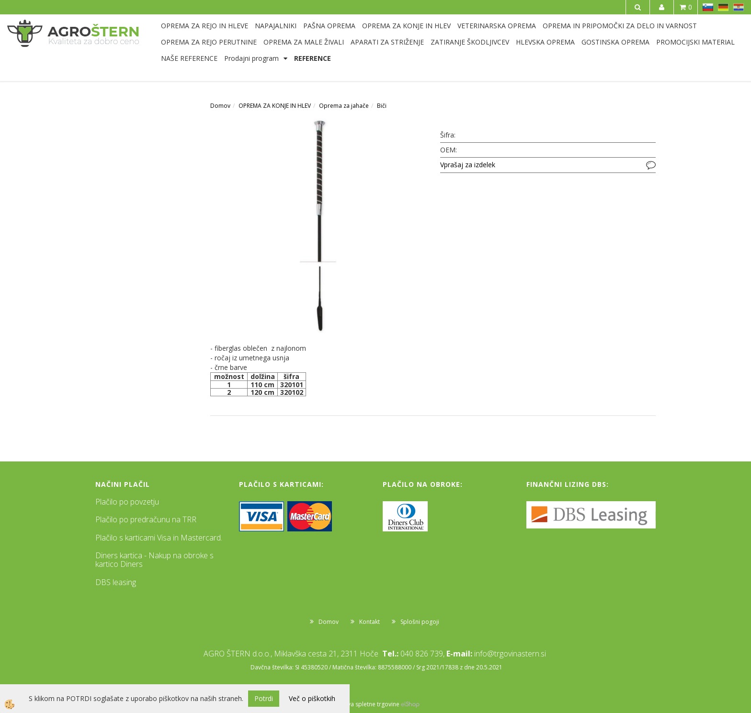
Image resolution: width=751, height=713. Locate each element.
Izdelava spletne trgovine (365, 704)
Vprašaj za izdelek (467, 164)
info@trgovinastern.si (510, 653)
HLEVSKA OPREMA (545, 41)
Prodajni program (251, 58)
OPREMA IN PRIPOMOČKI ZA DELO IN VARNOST (620, 25)
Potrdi (263, 698)
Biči (382, 106)
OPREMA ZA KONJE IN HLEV (406, 25)
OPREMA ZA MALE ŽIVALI (303, 41)
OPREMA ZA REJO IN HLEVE (204, 25)
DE (723, 7)
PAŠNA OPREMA (329, 25)
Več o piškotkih (312, 698)
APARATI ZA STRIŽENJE (387, 41)
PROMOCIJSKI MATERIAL (695, 41)
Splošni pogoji (419, 622)
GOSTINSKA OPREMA (615, 41)
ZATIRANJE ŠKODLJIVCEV (470, 41)
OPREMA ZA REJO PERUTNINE (209, 41)
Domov (220, 106)
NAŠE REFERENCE (189, 58)
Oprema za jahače (344, 106)
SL (708, 7)
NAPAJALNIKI (275, 25)
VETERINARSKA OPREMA (496, 25)
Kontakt (369, 622)
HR (738, 7)
